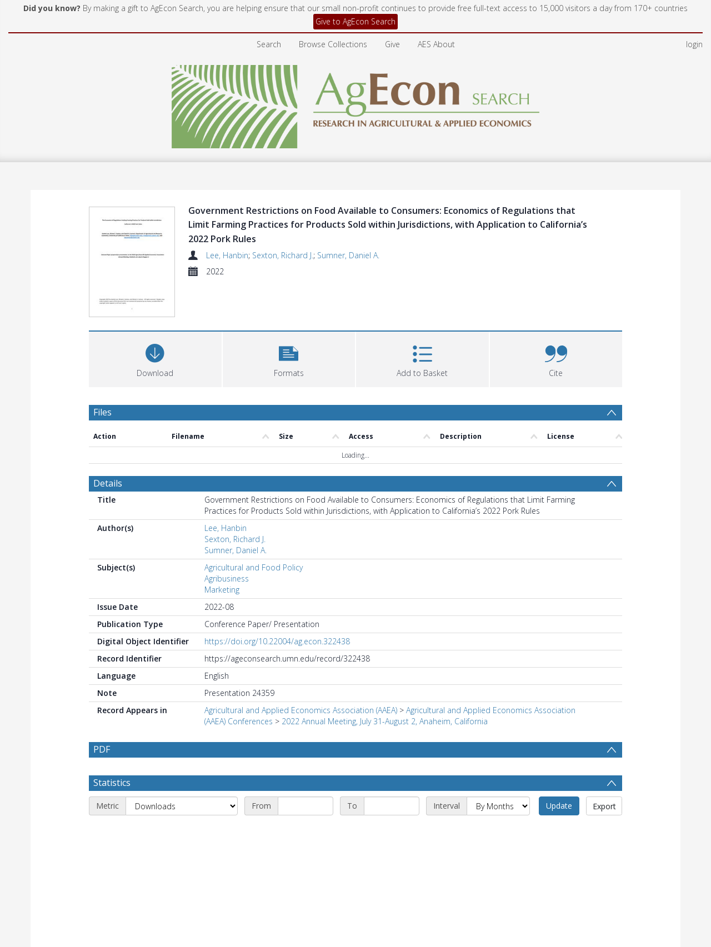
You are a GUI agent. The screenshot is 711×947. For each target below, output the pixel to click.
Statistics (112, 809)
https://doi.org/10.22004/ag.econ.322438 (277, 641)
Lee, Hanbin (227, 255)
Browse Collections (333, 44)
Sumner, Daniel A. (348, 255)
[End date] (391, 832)
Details (107, 483)
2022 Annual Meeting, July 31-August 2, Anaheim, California (385, 721)
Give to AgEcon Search (355, 21)
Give (392, 44)
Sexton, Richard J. (282, 255)
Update (559, 832)
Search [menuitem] (269, 44)
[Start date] (305, 832)
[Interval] (498, 832)
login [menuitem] (694, 44)
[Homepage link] (356, 104)
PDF (101, 749)
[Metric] (182, 832)
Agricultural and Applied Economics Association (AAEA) (300, 710)
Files (102, 412)
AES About (436, 44)
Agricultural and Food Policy (253, 567)
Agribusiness (226, 578)
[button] (289, 358)
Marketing (221, 589)
